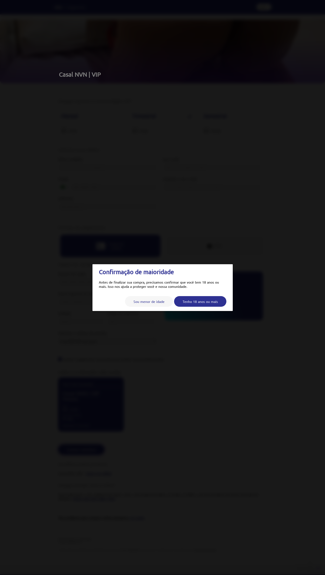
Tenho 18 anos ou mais (200, 301)
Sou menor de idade (149, 301)
